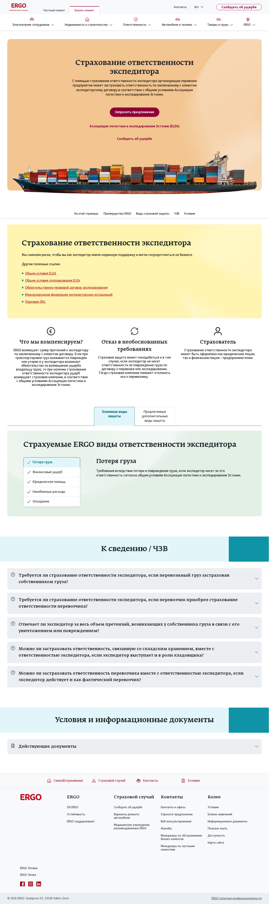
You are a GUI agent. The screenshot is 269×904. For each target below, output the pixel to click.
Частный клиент (54, 10)
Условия (189, 213)
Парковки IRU (35, 302)
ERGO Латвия (28, 868)
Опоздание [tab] (38, 501)
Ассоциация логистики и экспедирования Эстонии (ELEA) (134, 126)
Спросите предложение (177, 814)
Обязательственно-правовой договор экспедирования (66, 288)
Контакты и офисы (173, 807)
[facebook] (22, 884)
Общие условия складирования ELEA (52, 280)
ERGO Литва (28, 875)
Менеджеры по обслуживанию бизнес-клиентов (181, 837)
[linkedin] (38, 884)
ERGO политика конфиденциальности (237, 898)
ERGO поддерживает (81, 821)
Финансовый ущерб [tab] (44, 472)
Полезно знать (217, 828)
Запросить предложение (134, 112)
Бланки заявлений (220, 814)
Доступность (216, 835)
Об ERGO (72, 807)
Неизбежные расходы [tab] (46, 492)
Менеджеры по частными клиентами (178, 847)
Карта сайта (216, 842)
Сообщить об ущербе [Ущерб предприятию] (134, 139)
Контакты (180, 7)
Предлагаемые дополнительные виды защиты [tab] (155, 416)
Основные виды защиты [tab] (114, 414)
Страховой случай (108, 780)
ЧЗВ (176, 213)
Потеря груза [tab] (39, 462)
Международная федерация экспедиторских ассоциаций (69, 295)
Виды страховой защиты (152, 213)
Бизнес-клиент (84, 10)
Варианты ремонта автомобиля (126, 816)
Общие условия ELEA (40, 273)
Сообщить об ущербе (239, 7)
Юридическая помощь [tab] (46, 482)
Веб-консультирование (176, 821)
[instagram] (30, 884)
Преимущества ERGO (117, 213)
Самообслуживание (65, 780)
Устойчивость (76, 814)
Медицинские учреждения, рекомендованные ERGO (132, 826)
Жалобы (166, 828)
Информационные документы (227, 821)
